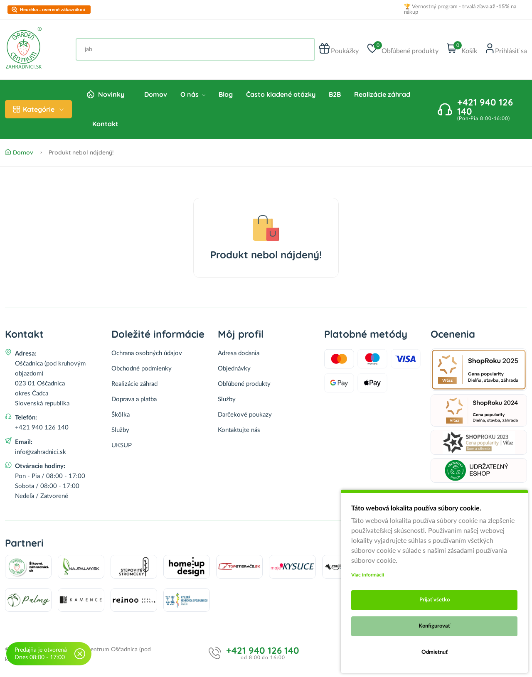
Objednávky (234, 368)
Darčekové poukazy (245, 415)
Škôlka (120, 415)
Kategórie (38, 109)
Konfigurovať (434, 626)
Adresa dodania (238, 353)
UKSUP (121, 445)
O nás (192, 94)
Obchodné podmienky (141, 368)
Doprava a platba (134, 399)
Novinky (111, 94)
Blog (226, 94)
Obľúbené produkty (244, 384)
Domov (155, 94)
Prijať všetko (434, 600)
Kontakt (105, 124)
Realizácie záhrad (382, 94)
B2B (335, 94)
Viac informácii (367, 574)
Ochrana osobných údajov (146, 353)
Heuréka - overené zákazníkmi (52, 9)
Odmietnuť (434, 652)
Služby (120, 430)
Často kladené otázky (280, 94)
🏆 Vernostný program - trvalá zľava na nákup (460, 9)
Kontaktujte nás (239, 430)
